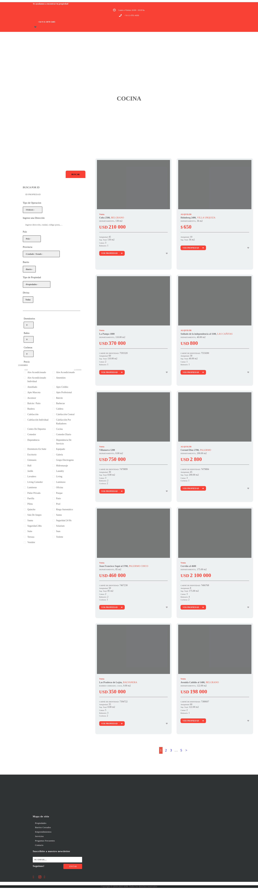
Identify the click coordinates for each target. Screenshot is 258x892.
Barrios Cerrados (43, 828)
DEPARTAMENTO (106, 221)
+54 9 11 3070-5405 (46, 22)
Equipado (60, 451)
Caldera (59, 411)
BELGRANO (117, 217)
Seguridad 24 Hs (63, 522)
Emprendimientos (43, 832)
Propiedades (40, 824)
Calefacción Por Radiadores (63, 424)
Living (59, 478)
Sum (58, 533)
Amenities (61, 380)
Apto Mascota (33, 394)
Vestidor (31, 544)
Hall (29, 467)
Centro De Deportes (36, 431)
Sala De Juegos (34, 517)
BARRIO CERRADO (107, 686)
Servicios (39, 837)
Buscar (74, 173)
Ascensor (31, 400)
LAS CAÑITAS (224, 334)
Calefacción (33, 416)
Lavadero (31, 478)
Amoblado (32, 389)
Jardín (30, 473)
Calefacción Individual (38, 422)
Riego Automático (64, 511)
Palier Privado (34, 495)
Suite (29, 533)
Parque (59, 495)
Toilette (59, 539)
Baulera (31, 411)
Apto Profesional (64, 394)
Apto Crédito (62, 389)
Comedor (31, 436)
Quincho (31, 511)
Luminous (32, 489)
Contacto (39, 846)
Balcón (59, 400)
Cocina (59, 431)
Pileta (30, 506)
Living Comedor (35, 484)
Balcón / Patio (33, 405)
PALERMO (205, 450)
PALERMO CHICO (138, 566)
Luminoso (60, 484)
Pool (58, 506)
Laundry (60, 473)
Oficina (59, 489)
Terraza (30, 539)
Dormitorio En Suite (36, 451)
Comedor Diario (63, 436)
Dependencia (33, 442)
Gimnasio (31, 462)
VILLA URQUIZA (206, 217)
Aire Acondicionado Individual (36, 382)
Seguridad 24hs (34, 528)
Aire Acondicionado (36, 374)
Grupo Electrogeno (65, 462)
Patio (58, 500)
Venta (101, 214)
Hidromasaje (62, 467)
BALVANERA (130, 682)
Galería (59, 456)
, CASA (118, 686)
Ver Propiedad (110, 253)
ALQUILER (186, 214)
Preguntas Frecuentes (45, 841)
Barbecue (60, 405)
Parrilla (30, 500)
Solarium (60, 528)
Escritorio (32, 456)
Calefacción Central (65, 416)
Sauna (59, 517)
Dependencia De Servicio (63, 444)
